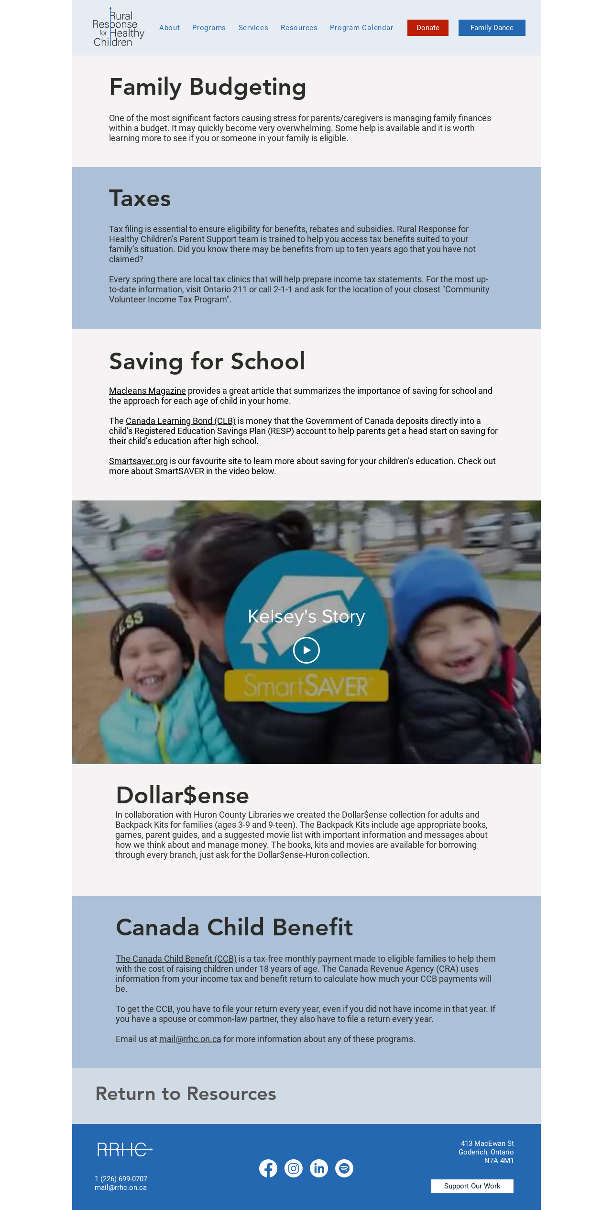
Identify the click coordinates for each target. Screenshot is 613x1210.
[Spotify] (344, 1168)
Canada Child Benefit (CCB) (184, 959)
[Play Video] (306, 650)
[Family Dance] (492, 28)
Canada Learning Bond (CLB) (181, 421)
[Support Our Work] (472, 1186)
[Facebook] (268, 1168)
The (124, 959)
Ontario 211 (225, 289)
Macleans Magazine (147, 391)
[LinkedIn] (319, 1168)
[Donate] (428, 28)
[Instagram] (294, 1168)
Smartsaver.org (138, 461)
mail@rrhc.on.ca (190, 1039)
